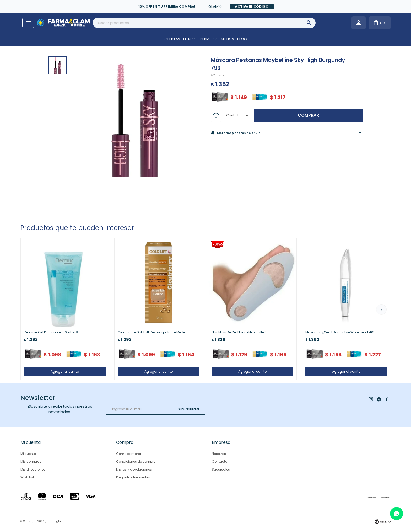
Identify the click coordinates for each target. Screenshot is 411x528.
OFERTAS (172, 39)
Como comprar (128, 453)
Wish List (27, 477)
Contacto (219, 461)
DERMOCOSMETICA (217, 39)
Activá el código (251, 6)
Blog (242, 39)
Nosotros (219, 453)
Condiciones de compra (136, 461)
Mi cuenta (28, 453)
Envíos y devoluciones (134, 469)
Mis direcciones (32, 469)
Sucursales (221, 469)
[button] (381, 309)
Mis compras (30, 461)
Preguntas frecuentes (133, 477)
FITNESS (190, 39)
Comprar (308, 115)
